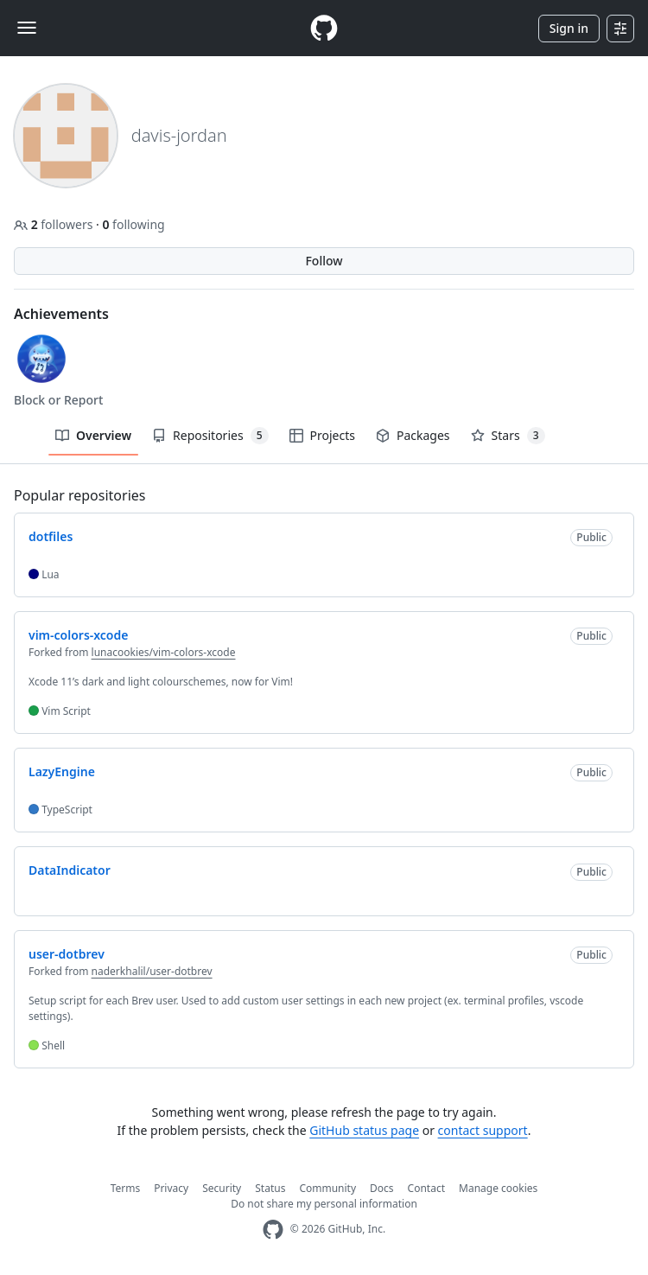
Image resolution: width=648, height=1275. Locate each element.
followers (55, 224)
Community (327, 1188)
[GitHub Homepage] (273, 1229)
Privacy (171, 1188)
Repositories (210, 435)
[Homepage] (324, 28)
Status (270, 1188)
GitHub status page (364, 1130)
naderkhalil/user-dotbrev (152, 971)
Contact (426, 1188)
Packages (413, 435)
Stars (508, 435)
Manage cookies (498, 1188)
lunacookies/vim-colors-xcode (164, 652)
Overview (93, 435)
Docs (382, 1188)
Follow (323, 260)
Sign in (569, 28)
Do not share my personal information (324, 1203)
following (133, 224)
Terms (126, 1188)
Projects (322, 435)
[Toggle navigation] (27, 28)
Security (221, 1188)
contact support (483, 1130)
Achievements (61, 313)
